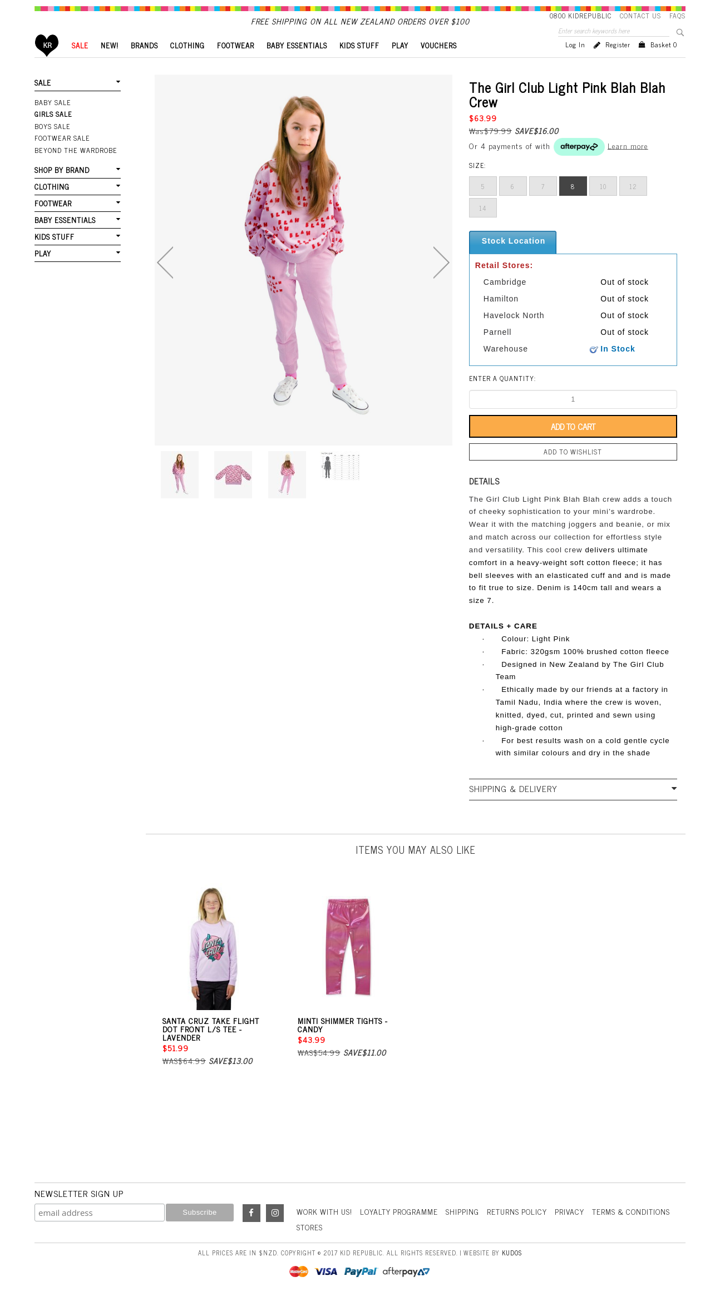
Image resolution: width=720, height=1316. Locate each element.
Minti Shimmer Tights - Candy (343, 1043)
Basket (663, 63)
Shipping (466, 1229)
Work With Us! (325, 1229)
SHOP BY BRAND (61, 187)
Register (617, 63)
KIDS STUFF (359, 64)
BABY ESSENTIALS (297, 64)
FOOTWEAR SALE (61, 156)
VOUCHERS (439, 64)
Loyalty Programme (402, 1229)
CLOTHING (187, 64)
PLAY (400, 64)
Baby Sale (52, 121)
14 (483, 227)
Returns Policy (522, 1229)
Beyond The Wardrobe (74, 168)
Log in (575, 63)
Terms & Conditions (638, 1229)
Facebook (251, 1231)
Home (47, 64)
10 (603, 205)
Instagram (275, 1231)
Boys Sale (52, 144)
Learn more (628, 163)
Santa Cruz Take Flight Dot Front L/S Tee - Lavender (210, 1047)
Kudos (512, 1270)
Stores (310, 1244)
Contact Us (640, 15)
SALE (80, 64)
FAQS (677, 15)
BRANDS (144, 64)
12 (633, 205)
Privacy (575, 1229)
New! (110, 64)
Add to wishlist (573, 470)
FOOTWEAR (235, 64)
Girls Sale (53, 132)
